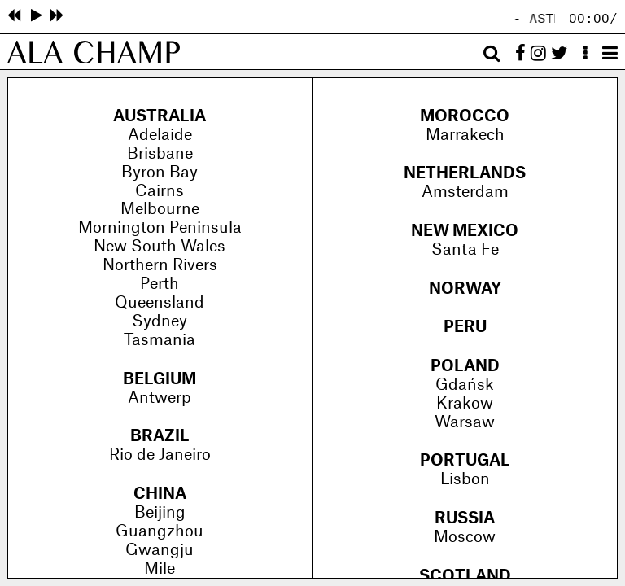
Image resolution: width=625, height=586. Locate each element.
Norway (465, 289)
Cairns (159, 191)
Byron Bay (159, 172)
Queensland (159, 303)
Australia (159, 116)
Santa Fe (465, 250)
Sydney (159, 321)
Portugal (465, 461)
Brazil (160, 436)
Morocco (464, 116)
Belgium (159, 379)
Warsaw (465, 422)
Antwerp (159, 398)
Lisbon (465, 479)
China (159, 494)
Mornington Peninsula (160, 228)
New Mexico (464, 231)
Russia (465, 518)
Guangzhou (159, 531)
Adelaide (160, 135)
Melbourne (159, 209)
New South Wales (159, 246)
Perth (159, 284)
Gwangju (159, 550)
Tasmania (159, 340)
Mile (159, 569)
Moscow (465, 537)
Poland (465, 366)
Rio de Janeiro (160, 455)
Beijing (160, 513)
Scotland (465, 576)
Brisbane (160, 154)
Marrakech (465, 135)
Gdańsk (464, 385)
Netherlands (465, 173)
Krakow (464, 404)
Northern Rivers (160, 265)
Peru (465, 327)
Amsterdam (465, 192)
